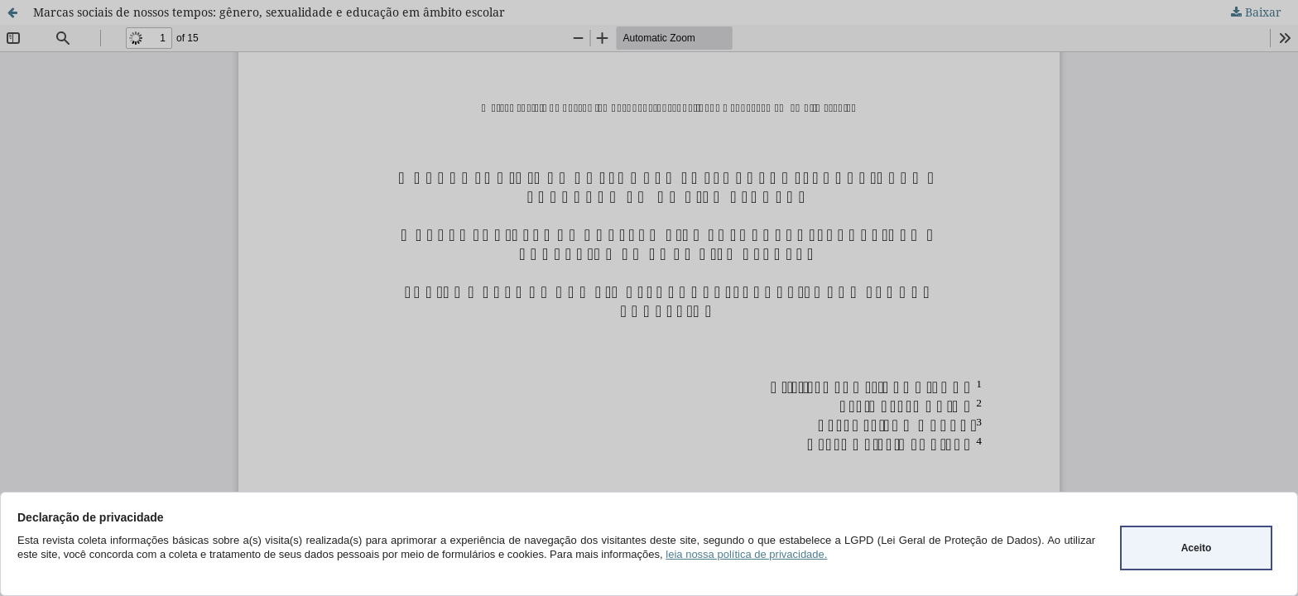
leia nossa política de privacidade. (746, 554)
